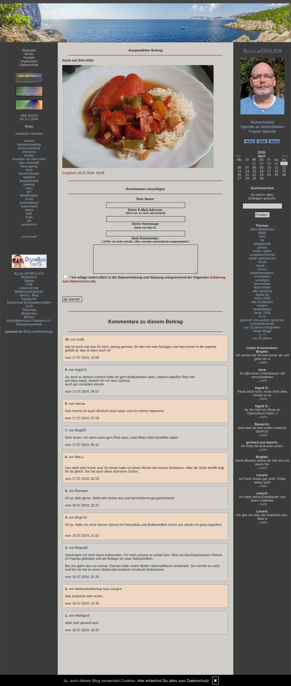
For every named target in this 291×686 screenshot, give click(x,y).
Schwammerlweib (29, 324)
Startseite (29, 50)
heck (28, 170)
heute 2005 (262, 298)
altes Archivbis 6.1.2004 (29, 117)
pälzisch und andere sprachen (262, 320)
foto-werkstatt (29, 162)
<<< (238, 156)
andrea (29, 141)
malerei (262, 305)
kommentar (262, 283)
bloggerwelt (262, 244)
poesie (262, 247)
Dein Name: (145, 199)
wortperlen (29, 224)
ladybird (29, 177)
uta (29, 221)
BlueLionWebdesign (38, 331)
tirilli (29, 213)
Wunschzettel (262, 122)
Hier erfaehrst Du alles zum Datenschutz (173, 680)
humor (262, 269)
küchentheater (29, 173)
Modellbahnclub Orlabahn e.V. (29, 320)
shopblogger (29, 195)
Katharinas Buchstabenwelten (29, 302)
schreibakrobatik (262, 323)
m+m (262, 316)
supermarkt (29, 206)
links (262, 236)
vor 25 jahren (262, 338)
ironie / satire (262, 251)
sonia (29, 199)
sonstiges (262, 280)
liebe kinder (262, 287)
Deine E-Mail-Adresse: (145, 211)
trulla (29, 217)
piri (29, 191)
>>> (285, 156)
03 (269, 163)
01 (254, 163)
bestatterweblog (29, 144)
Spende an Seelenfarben (262, 126)
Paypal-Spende (262, 131)
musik (262, 262)
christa (29, 155)
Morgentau (29, 313)
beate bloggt (262, 331)
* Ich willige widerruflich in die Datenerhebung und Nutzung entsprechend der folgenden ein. (144, 284)
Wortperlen (29, 277)
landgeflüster (29, 181)
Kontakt (28, 57)
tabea (29, 210)
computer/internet (262, 254)
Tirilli (29, 284)
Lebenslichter (29, 288)
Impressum (29, 61)
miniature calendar (29, 133)
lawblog (28, 184)
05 (284, 163)
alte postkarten (262, 302)
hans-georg (29, 166)
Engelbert (69, 173)
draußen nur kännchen (29, 159)
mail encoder (29, 236)
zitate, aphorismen (262, 258)
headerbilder (262, 309)
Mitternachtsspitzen (29, 291)
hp (262, 240)
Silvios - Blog (29, 295)
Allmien (29, 317)
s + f (262, 334)
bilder (262, 233)
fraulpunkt (29, 299)
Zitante (29, 280)
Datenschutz (29, 65)
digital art (262, 294)
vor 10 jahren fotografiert (262, 327)
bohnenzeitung (29, 148)
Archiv (29, 54)
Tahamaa (29, 310)
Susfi (29, 306)
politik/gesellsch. (262, 273)
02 (261, 163)
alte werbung (262, 291)
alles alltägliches (262, 229)
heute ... (262, 265)
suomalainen (29, 202)
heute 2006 (262, 313)
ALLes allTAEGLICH (29, 273)
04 (276, 163)
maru (29, 188)
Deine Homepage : (145, 225)
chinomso (29, 151)
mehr (263, 362)
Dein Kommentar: (145, 239)
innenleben (262, 276)
